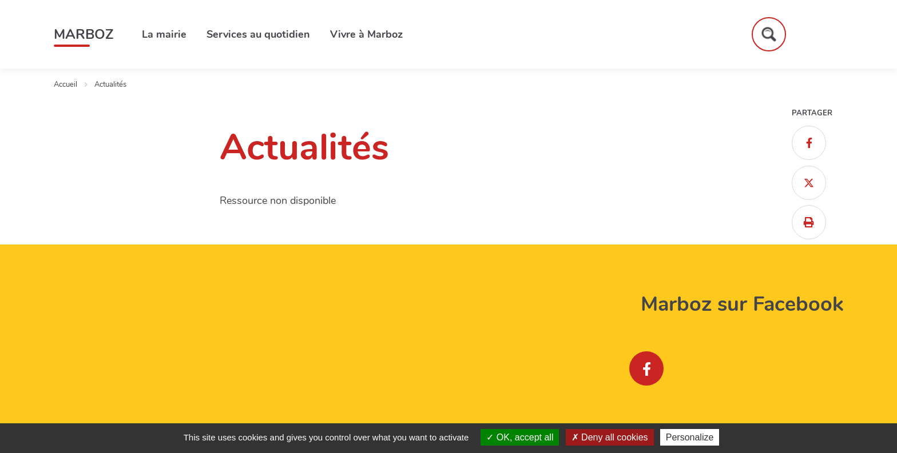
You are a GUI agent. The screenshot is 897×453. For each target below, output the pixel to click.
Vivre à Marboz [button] (366, 34)
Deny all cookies (609, 437)
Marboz (83, 34)
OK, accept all (519, 437)
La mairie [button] (164, 34)
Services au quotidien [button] (258, 34)
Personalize (690, 437)
